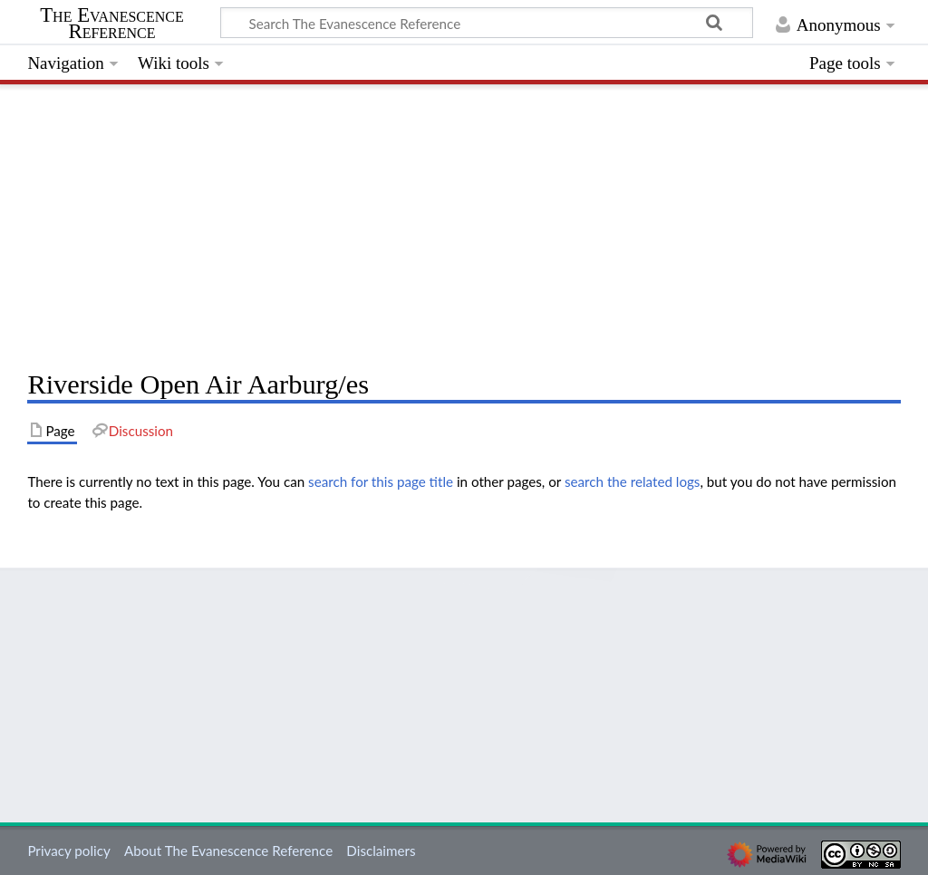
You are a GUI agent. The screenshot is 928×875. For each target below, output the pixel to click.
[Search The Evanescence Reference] (486, 22)
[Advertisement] (463, 222)
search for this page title (380, 481)
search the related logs (633, 481)
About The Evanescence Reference (228, 850)
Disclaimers (380, 850)
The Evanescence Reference (112, 23)
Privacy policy (68, 850)
